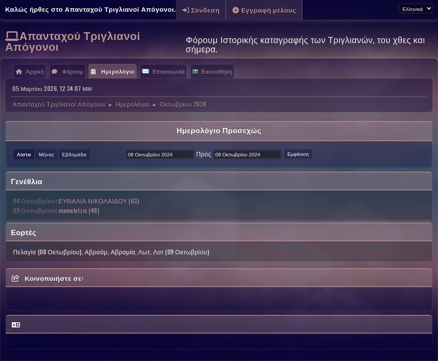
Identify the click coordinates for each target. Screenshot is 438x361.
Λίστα (24, 154)
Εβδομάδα (74, 154)
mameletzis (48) (79, 210)
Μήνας (46, 154)
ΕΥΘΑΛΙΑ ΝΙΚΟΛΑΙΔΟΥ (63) (99, 200)
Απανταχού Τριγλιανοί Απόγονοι (72, 40)
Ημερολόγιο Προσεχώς (218, 130)
